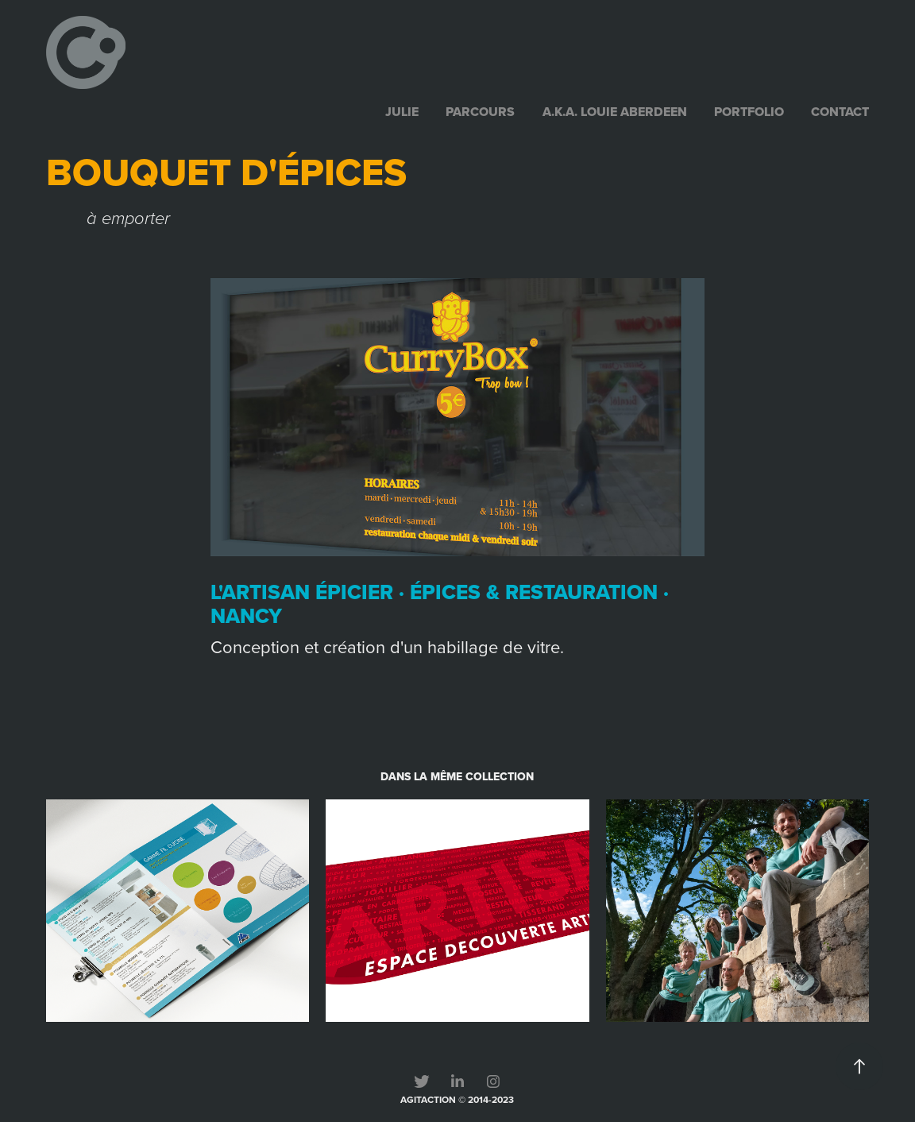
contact (840, 112)
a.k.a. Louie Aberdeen (614, 112)
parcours (480, 112)
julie (402, 112)
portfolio (749, 112)
